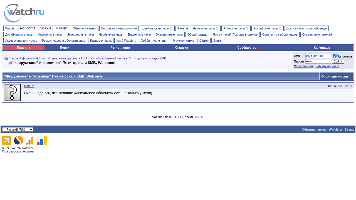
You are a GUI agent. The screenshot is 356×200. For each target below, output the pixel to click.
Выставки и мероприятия (119, 28)
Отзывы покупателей (317, 34)
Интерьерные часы (80, 34)
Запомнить (343, 56)
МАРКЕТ (62, 28)
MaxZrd (29, 86)
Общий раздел (197, 34)
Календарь (322, 47)
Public (85, 58)
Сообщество (248, 47)
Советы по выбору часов (280, 34)
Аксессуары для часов (21, 40)
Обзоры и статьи (85, 28)
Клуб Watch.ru (126, 40)
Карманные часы (50, 34)
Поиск (64, 47)
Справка (181, 47)
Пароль (299, 61)
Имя (297, 56)
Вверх (349, 129)
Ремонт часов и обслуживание (63, 40)
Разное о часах (101, 40)
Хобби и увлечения (154, 40)
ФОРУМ (45, 28)
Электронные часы (169, 34)
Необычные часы (111, 34)
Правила (23, 47)
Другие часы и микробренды (306, 28)
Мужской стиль (183, 40)
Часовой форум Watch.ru (27, 58)
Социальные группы (62, 58)
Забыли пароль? (327, 66)
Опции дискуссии (334, 76)
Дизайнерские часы (19, 34)
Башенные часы (139, 34)
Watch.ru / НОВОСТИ (20, 28)
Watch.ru (335, 129)
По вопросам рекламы (18, 151)
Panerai (182, 28)
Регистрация (120, 47)
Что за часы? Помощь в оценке (235, 34)
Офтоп (204, 40)
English (218, 40)
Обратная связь (314, 129)
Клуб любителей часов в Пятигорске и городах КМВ (129, 58)
